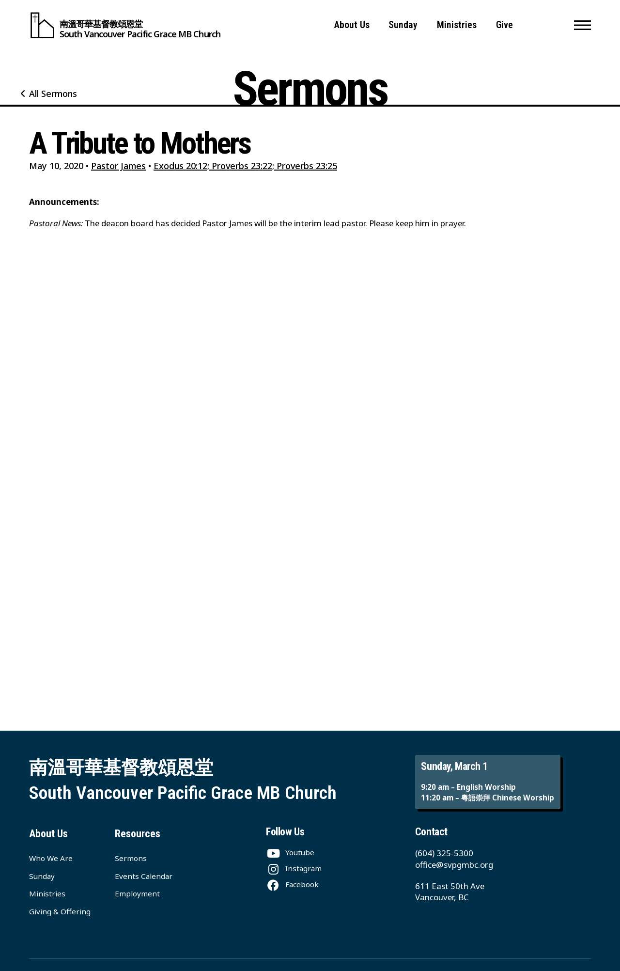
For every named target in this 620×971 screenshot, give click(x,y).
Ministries (457, 25)
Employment (137, 893)
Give (504, 25)
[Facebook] (292, 884)
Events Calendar (143, 876)
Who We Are (51, 858)
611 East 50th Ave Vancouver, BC (449, 891)
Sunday (403, 25)
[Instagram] (294, 868)
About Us (352, 25)
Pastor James (118, 166)
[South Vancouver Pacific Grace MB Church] (124, 25)
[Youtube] (290, 852)
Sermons (131, 858)
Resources (137, 834)
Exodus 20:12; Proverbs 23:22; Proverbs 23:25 (245, 166)
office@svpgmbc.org (454, 864)
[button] (582, 25)
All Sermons (53, 93)
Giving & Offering (60, 911)
